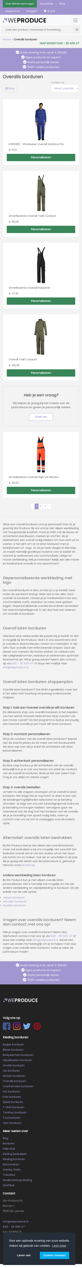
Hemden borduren (15, 901)
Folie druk (9, 1149)
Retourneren (11, 1164)
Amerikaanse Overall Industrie (29, 288)
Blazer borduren (13, 1050)
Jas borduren (11, 1071)
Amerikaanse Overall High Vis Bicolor (34, 477)
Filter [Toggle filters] (10, 88)
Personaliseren (41, 157)
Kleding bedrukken (15, 1154)
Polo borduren (12, 1097)
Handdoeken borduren (17, 1060)
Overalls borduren (14, 1081)
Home (7, 39)
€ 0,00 (49, 11)
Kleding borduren (14, 1159)
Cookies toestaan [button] (54, 1255)
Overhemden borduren (18, 1086)
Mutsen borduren (14, 1076)
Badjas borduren (13, 1044)
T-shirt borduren (13, 1107)
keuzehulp (28, 865)
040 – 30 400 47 (22, 663)
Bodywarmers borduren (18, 1055)
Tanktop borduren (15, 1112)
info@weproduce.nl (15, 667)
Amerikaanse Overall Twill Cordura (32, 216)
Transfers (9, 1175)
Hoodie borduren (14, 1065)
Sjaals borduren (13, 1102)
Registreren (13, 11)
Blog (62, 3)
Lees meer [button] (59, 1245)
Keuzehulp (46, 3)
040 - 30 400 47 (14, 1227)
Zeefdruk (8, 1185)
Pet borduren (11, 1091)
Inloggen (31, 11)
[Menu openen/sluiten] (75, 20)
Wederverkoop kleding (17, 1180)
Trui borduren (11, 1118)
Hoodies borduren (14, 905)
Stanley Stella (11, 1169)
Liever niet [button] (23, 1255)
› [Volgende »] (49, 506)
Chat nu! (41, 417)
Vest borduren (12, 1123)
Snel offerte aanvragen (20, 3)
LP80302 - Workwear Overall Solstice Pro (36, 144)
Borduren (9, 1143)
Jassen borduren (14, 897)
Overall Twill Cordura (23, 359)
